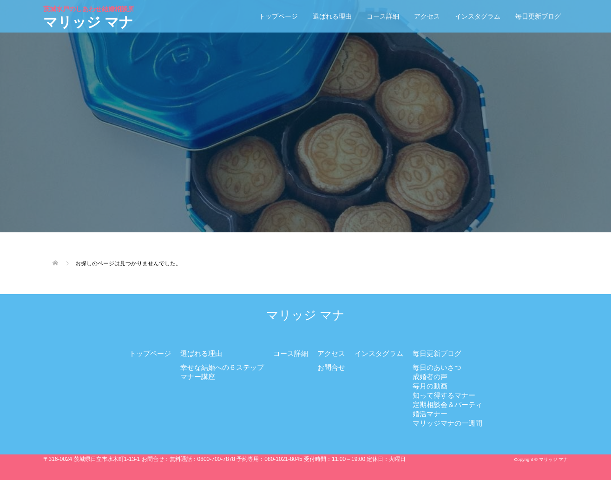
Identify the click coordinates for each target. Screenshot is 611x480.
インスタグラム (477, 16)
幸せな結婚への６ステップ (222, 367)
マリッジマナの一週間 (447, 423)
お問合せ (331, 367)
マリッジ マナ (89, 17)
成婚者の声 (430, 377)
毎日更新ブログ (538, 16)
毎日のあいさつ (437, 367)
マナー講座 (197, 377)
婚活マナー (430, 414)
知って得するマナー (444, 395)
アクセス (427, 16)
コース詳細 (383, 16)
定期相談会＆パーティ (447, 404)
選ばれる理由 (332, 16)
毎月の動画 (430, 386)
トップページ (278, 16)
